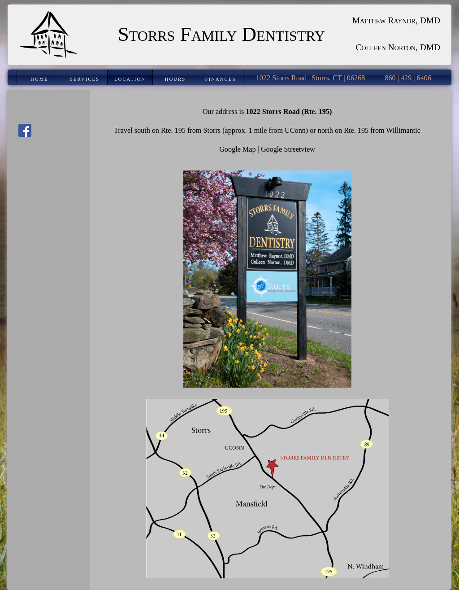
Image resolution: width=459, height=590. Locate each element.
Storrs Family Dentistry (221, 34)
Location (130, 79)
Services (85, 79)
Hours (175, 79)
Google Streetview (288, 149)
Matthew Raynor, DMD (396, 20)
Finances (220, 79)
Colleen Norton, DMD (398, 47)
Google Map (237, 149)
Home (39, 79)
